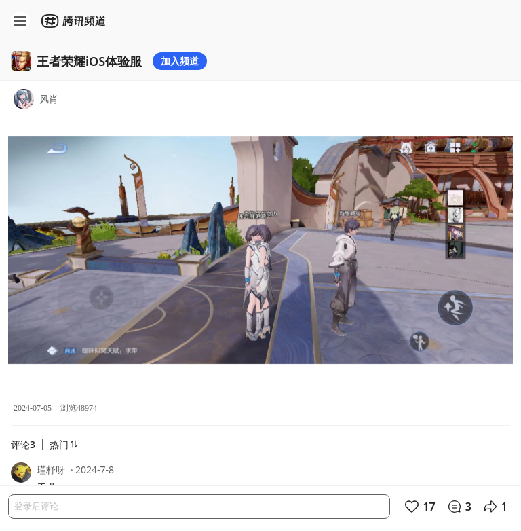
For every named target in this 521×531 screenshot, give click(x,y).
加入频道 (180, 60)
